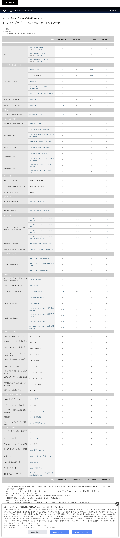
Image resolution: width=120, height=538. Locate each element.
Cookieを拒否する (60, 532)
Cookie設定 (35, 532)
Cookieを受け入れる (82, 532)
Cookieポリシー (28, 525)
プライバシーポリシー (35, 527)
